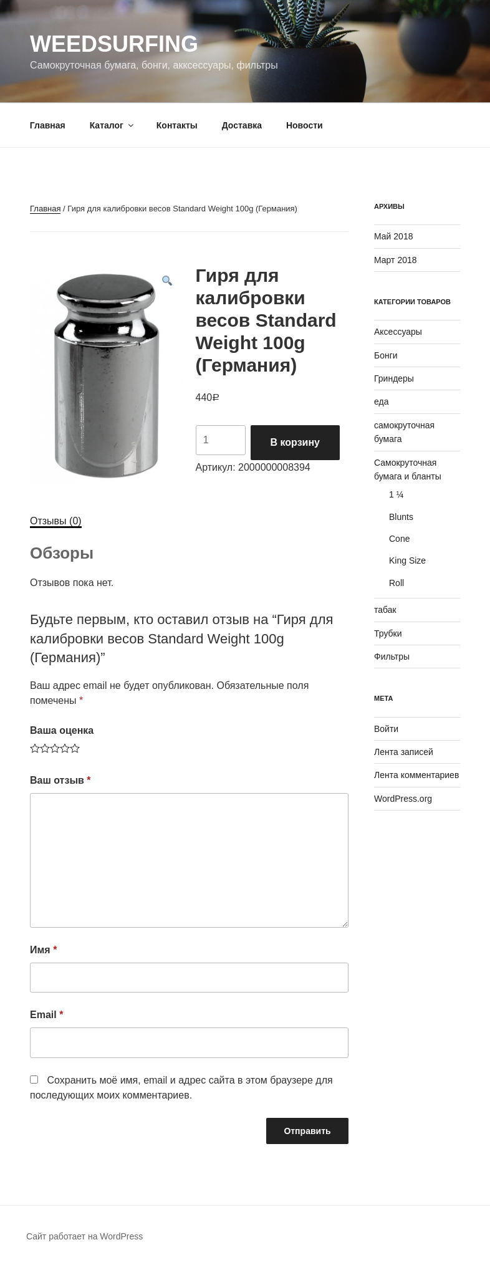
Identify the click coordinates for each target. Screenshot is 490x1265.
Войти (386, 729)
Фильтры (392, 656)
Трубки (388, 633)
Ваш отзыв (60, 780)
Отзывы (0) (56, 521)
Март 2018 (395, 260)
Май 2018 (393, 236)
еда (381, 401)
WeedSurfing (114, 44)
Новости (304, 125)
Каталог (112, 125)
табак (385, 610)
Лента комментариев (416, 775)
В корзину (295, 442)
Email (46, 1014)
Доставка (242, 125)
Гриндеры (394, 378)
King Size (407, 560)
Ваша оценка (62, 730)
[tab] (56, 521)
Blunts (401, 517)
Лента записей (403, 752)
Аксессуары (398, 332)
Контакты (177, 125)
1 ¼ (396, 494)
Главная (47, 125)
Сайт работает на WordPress (84, 1236)
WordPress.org (403, 799)
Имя (43, 950)
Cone (399, 539)
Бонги (386, 355)
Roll (396, 583)
